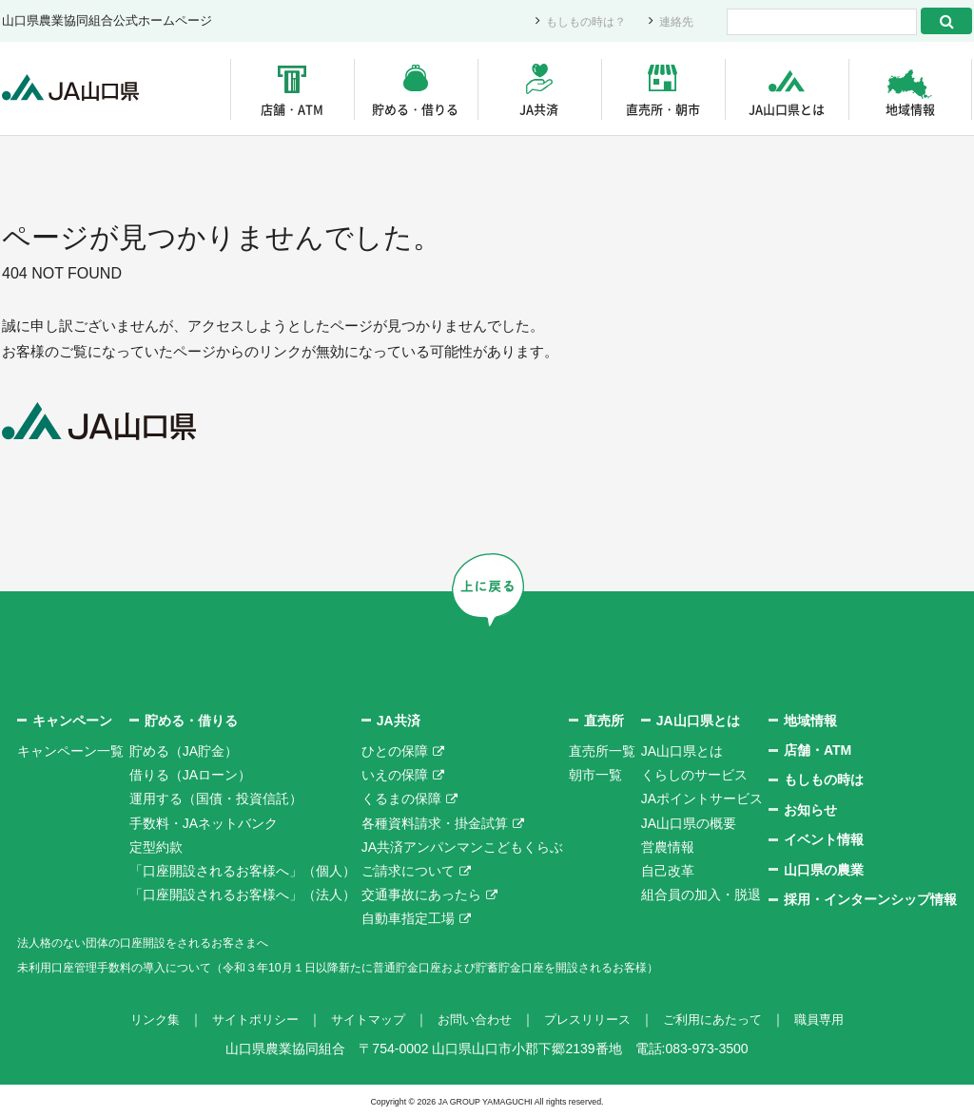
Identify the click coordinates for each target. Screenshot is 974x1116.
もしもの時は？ (579, 21)
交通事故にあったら (421, 893)
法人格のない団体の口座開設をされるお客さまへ (163, 942)
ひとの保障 (394, 750)
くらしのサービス (694, 773)
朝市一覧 (595, 773)
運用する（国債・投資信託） (215, 797)
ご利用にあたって (725, 1018)
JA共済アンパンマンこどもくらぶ (462, 846)
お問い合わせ (474, 1018)
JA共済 (538, 109)
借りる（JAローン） (190, 773)
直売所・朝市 (663, 109)
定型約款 (156, 846)
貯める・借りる (415, 109)
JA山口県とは (787, 109)
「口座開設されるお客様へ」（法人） (242, 893)
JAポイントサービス (702, 797)
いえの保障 (394, 773)
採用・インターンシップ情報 (870, 898)
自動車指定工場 (408, 917)
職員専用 (837, 1018)
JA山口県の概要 (688, 822)
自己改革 (667, 869)
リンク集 (137, 1018)
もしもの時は (824, 779)
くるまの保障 (401, 797)
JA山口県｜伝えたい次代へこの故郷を (77, 89)
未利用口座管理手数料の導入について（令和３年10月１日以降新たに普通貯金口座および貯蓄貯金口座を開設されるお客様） (391, 965)
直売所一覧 (602, 750)
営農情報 (667, 846)
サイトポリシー (242, 1018)
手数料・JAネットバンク (203, 822)
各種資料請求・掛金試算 (434, 822)
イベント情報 (824, 838)
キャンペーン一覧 (70, 750)
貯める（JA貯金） (183, 750)
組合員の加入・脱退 (701, 893)
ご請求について (408, 869)
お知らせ (810, 809)
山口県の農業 (824, 868)
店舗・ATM (292, 109)
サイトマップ (361, 1018)
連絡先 (674, 21)
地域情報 (910, 109)
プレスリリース (592, 1018)
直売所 (604, 719)
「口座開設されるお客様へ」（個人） (242, 869)
